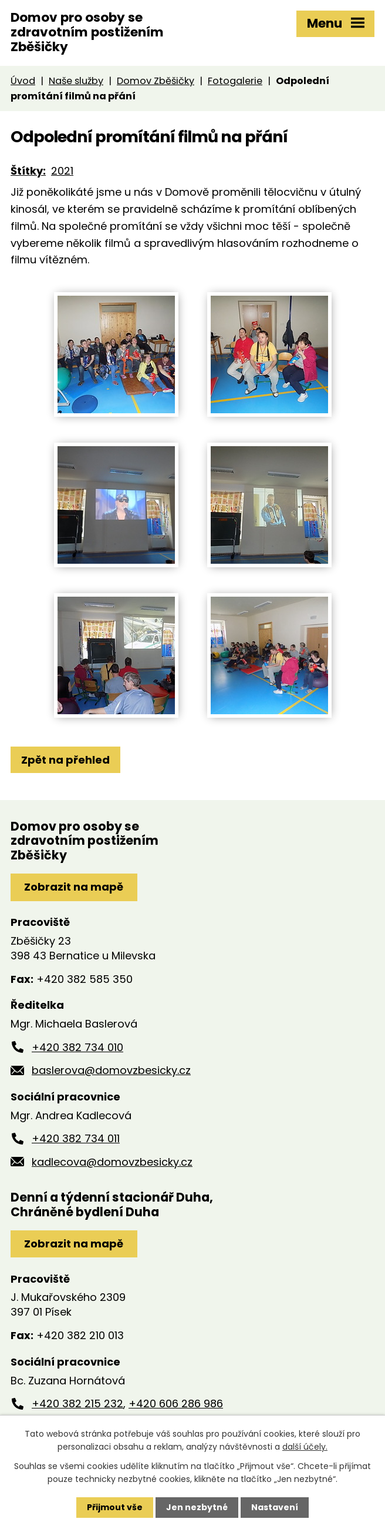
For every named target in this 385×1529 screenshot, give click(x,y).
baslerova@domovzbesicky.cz (111, 1070)
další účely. (304, 1447)
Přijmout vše (115, 1507)
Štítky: (28, 170)
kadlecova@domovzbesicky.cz (112, 1162)
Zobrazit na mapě (73, 886)
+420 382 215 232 (77, 1403)
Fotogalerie (235, 81)
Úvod (23, 81)
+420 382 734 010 (77, 1047)
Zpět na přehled (65, 759)
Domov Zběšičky (155, 81)
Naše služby (76, 81)
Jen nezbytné (197, 1507)
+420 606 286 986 (176, 1403)
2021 (62, 170)
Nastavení (274, 1507)
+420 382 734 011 (76, 1138)
